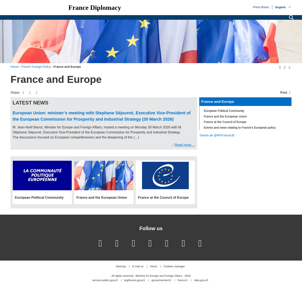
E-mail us (137, 266)
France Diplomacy (94, 7)
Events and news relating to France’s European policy (240, 127)
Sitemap (121, 266)
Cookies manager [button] (174, 266)
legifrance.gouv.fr (134, 280)
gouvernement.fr (161, 280)
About (153, 266)
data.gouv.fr (201, 280)
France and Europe (217, 101)
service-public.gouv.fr (105, 280)
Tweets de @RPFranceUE (217, 135)
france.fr (183, 280)
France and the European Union (225, 116)
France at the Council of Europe (225, 122)
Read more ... (185, 145)
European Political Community (224, 110)
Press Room (261, 7)
